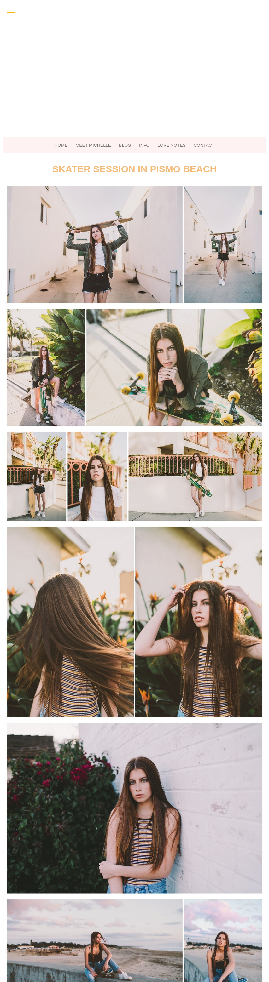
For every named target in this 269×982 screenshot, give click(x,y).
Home (61, 145)
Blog (125, 145)
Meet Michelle (93, 145)
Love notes (171, 145)
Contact (204, 145)
